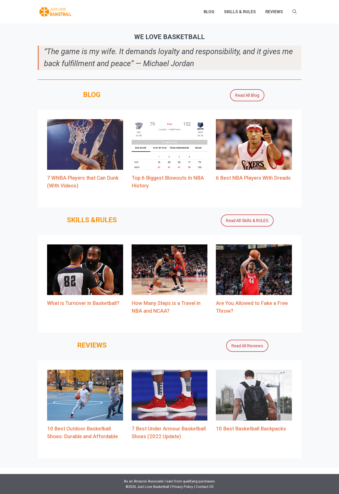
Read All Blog (247, 95)
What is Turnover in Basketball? (83, 303)
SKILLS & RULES (240, 11)
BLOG (209, 11)
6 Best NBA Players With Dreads (253, 178)
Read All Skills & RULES (247, 220)
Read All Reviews (247, 345)
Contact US (205, 487)
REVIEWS (274, 11)
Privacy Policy (182, 487)
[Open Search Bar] (294, 12)
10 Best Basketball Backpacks (251, 429)
